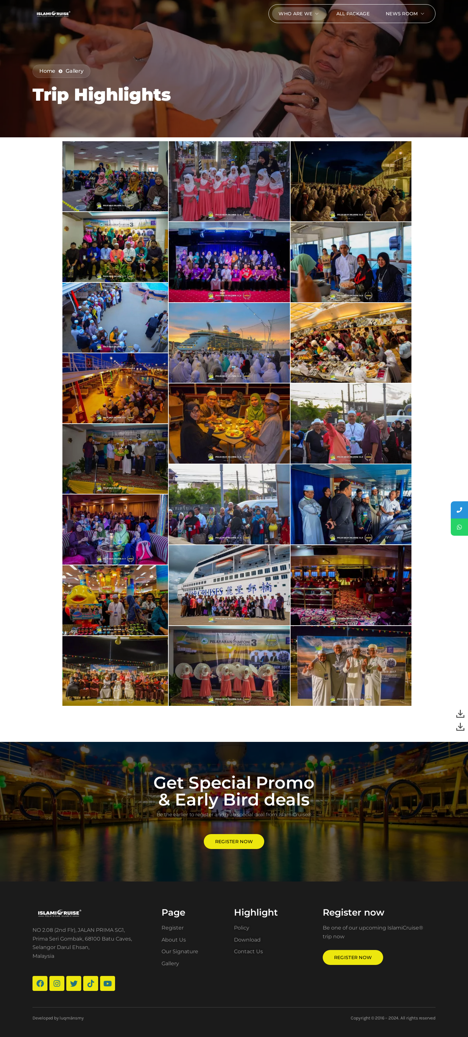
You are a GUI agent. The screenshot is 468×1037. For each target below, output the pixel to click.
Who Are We (299, 14)
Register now (234, 841)
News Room (405, 14)
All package (353, 14)
